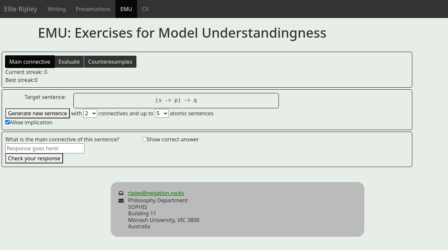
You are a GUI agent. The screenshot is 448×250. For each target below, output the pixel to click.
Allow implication (31, 122)
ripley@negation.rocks (156, 193)
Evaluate (69, 61)
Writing (56, 9)
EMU (126, 9)
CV (145, 9)
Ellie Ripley (20, 8)
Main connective (29, 61)
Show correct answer (173, 139)
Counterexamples (110, 61)
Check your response (34, 158)
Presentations (93, 9)
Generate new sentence (37, 113)
